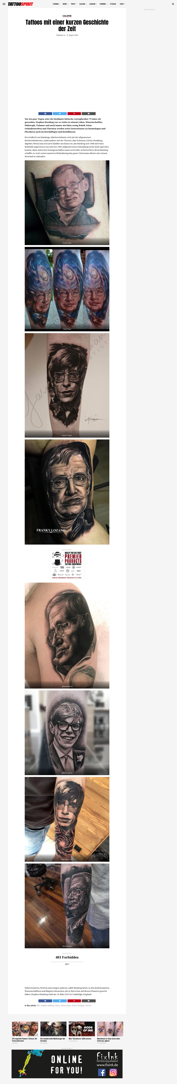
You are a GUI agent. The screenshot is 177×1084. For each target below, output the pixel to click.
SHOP (122, 4)
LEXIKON (92, 4)
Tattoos (88, 1006)
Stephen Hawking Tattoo (50, 1006)
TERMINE (103, 4)
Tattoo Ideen (66, 1006)
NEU (38, 1006)
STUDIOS (113, 4)
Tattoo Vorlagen (78, 1006)
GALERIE (82, 4)
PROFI (73, 4)
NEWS (65, 4)
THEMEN (56, 4)
